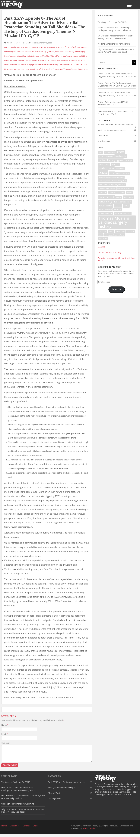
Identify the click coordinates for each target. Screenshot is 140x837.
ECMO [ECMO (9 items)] (103, 173)
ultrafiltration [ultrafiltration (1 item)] (120, 231)
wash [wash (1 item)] (100, 235)
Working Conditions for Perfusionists (114, 43)
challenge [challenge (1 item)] (128, 160)
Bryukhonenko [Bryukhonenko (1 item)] (110, 152)
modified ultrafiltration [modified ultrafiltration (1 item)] (125, 188)
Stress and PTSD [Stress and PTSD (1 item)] (120, 213)
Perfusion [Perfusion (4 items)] (104, 201)
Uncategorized (104, 141)
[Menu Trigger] (129, 5)
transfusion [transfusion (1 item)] (102, 231)
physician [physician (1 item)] (118, 206)
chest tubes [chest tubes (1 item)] (115, 164)
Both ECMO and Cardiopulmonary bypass (116, 124)
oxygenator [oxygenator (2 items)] (128, 197)
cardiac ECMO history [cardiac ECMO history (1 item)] (106, 156)
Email (4, 734)
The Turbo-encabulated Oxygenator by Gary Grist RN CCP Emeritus (117, 75)
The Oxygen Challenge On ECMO (112, 22)
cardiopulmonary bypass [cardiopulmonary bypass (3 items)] (111, 160)
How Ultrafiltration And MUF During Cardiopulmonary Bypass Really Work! (114, 29)
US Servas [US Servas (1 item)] (130, 231)
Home (4, 829)
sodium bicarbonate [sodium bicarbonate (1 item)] (105, 213)
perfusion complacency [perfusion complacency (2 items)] (121, 202)
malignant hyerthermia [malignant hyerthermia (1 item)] (117, 185)
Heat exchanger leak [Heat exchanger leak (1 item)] (119, 181)
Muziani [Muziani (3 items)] (102, 192)
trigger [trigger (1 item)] (111, 231)
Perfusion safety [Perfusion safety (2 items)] (105, 206)
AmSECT (101, 247)
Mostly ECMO (104, 135)
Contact (26, 829)
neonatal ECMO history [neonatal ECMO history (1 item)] (116, 193)
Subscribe (116, 289)
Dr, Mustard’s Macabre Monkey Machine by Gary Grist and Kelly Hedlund (115, 37)
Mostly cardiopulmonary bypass (39, 43)
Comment (5, 743)
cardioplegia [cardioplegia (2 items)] (120, 156)
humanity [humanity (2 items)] (103, 184)
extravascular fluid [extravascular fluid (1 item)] (122, 173)
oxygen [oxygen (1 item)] (118, 197)
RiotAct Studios (89, 831)
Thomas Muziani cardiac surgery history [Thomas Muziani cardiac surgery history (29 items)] (114, 222)
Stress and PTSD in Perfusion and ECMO (113, 103)
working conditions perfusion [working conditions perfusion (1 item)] (114, 235)
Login (35, 829)
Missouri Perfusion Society (109, 252)
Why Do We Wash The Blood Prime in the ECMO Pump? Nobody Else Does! (116, 50)
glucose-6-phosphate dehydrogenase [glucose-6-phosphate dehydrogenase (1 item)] (111, 177)
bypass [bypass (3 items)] (120, 152)
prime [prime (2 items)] (126, 206)
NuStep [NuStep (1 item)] (129, 193)
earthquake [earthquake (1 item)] (120, 168)
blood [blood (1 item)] (101, 152)
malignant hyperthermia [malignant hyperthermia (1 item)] (107, 188)
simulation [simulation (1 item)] (117, 210)
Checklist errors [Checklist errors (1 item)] (104, 164)
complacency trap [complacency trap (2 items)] (106, 168)
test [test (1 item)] (129, 213)
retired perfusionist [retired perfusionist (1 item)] (105, 210)
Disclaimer (14, 829)
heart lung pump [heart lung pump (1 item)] (104, 181)
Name (4, 725)
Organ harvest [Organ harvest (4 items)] (106, 196)
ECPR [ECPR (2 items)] (112, 173)
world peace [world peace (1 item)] (103, 238)
